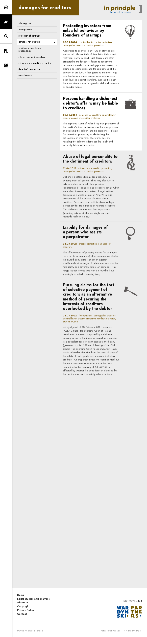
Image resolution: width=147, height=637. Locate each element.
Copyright (23, 606)
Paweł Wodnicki (113, 630)
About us (22, 602)
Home (20, 595)
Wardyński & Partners (34, 630)
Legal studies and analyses (33, 599)
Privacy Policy (25, 610)
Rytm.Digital (137, 630)
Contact (22, 614)
